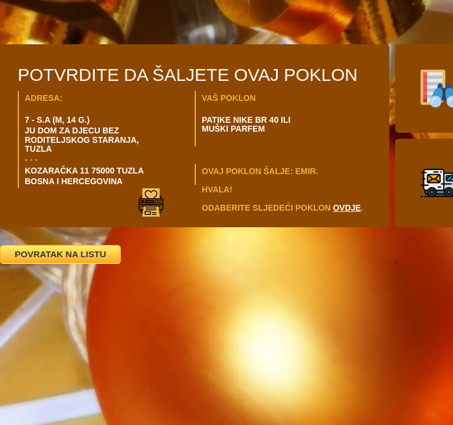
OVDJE (346, 207)
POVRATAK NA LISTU (60, 254)
